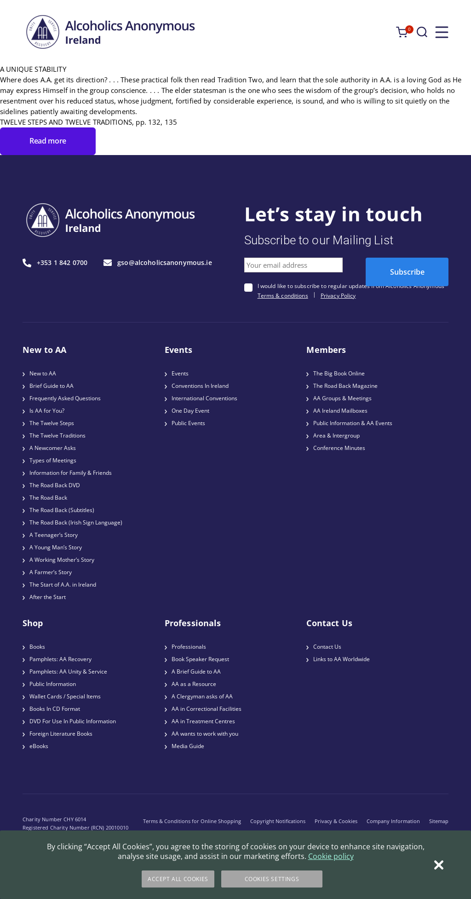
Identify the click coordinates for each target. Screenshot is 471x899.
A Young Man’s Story (55, 547)
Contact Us (327, 647)
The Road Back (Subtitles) (61, 510)
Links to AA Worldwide (341, 659)
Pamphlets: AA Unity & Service (68, 671)
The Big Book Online (339, 373)
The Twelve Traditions (57, 435)
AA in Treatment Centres (203, 721)
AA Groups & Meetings (342, 398)
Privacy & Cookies (336, 821)
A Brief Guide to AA (196, 671)
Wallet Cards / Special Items (65, 696)
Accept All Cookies (178, 879)
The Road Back (48, 497)
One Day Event (190, 411)
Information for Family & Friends (70, 473)
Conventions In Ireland (200, 386)
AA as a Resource (194, 684)
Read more (47, 141)
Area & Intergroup (336, 435)
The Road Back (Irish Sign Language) (75, 522)
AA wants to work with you (205, 734)
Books (37, 647)
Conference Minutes (339, 448)
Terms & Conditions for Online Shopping (192, 821)
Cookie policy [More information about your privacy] (331, 856)
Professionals (189, 647)
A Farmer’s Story (50, 572)
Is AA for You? (46, 411)
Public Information (52, 684)
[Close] (438, 865)
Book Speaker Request (200, 659)
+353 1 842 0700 (55, 263)
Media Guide (188, 746)
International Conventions (204, 398)
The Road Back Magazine (345, 386)
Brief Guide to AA (51, 386)
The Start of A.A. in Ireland (62, 584)
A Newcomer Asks (52, 448)
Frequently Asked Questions (65, 398)
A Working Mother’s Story (61, 560)
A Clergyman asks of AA (202, 696)
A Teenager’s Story (53, 535)
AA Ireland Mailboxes (340, 411)
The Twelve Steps (51, 423)
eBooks (38, 746)
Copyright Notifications (277, 821)
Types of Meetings (52, 460)
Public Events (188, 423)
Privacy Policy (338, 296)
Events (180, 373)
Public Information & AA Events (352, 423)
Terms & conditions (283, 296)
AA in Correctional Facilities (206, 709)
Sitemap (438, 821)
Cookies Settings (272, 879)
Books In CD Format (54, 709)
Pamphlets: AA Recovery (60, 659)
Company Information (393, 821)
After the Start (47, 597)
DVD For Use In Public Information (72, 721)
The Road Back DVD (54, 485)
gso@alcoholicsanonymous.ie (157, 262)
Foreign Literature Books (60, 734)
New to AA (42, 373)
